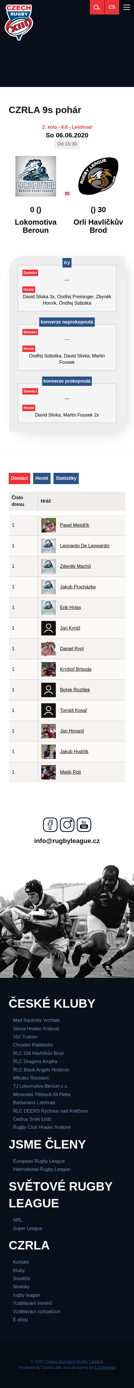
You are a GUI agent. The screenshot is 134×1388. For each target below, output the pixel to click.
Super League (27, 1228)
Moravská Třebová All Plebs (42, 1094)
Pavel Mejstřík (74, 525)
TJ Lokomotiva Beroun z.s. (40, 1086)
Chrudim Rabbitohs (33, 1044)
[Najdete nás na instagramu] (67, 824)
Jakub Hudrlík (74, 751)
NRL (17, 1220)
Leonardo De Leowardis (85, 545)
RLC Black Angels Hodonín (41, 1069)
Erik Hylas (70, 607)
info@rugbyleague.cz (67, 840)
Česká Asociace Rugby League (74, 1361)
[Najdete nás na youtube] (84, 824)
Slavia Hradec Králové (36, 1028)
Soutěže (21, 1278)
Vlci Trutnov (25, 1036)
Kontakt (21, 1262)
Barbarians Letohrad (34, 1102)
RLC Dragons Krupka (35, 1061)
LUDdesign (105, 1367)
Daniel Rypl (72, 648)
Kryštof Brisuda (76, 669)
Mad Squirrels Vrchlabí (36, 1020)
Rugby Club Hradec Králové (42, 1127)
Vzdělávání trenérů (32, 1303)
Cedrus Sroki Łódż (32, 1119)
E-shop (20, 1319)
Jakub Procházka (78, 586)
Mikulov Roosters (31, 1077)
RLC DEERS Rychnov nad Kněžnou (50, 1111)
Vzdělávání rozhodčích (36, 1311)
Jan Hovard (72, 730)
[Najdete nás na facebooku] (50, 824)
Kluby (19, 1270)
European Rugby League (39, 1161)
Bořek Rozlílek (75, 689)
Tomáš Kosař (73, 710)
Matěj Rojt (70, 772)
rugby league (26, 1295)
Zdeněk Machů (75, 566)
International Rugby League (41, 1169)
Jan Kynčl (70, 628)
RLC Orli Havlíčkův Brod (38, 1053)
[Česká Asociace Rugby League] (18, 22)
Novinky (21, 1286)
